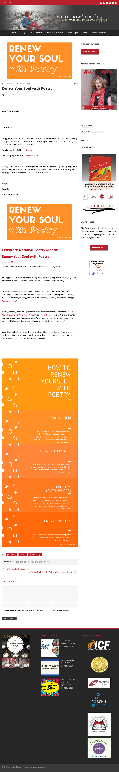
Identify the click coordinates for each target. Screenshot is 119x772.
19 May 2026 (68, 669)
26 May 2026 (68, 649)
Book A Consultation (99, 33)
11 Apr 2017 (9, 84)
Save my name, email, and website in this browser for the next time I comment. (36, 613)
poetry (23, 555)
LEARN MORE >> (98, 247)
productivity (35, 555)
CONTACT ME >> (90, 52)
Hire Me (14, 33)
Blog (23, 33)
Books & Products (36, 33)
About (85, 33)
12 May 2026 (68, 691)
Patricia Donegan (46, 315)
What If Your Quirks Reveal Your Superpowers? (67, 685)
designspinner (39, 770)
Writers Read (24, 84)
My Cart (7, 2)
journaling (11, 555)
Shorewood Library (32, 155)
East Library (28, 150)
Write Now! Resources (55, 33)
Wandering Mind (9, 301)
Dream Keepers (72, 33)
